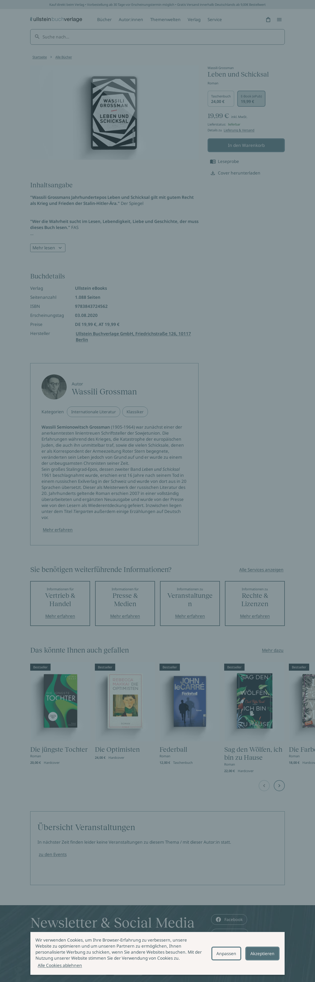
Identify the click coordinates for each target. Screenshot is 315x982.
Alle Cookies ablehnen (60, 965)
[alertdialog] (157, 953)
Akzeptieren (262, 953)
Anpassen (226, 953)
